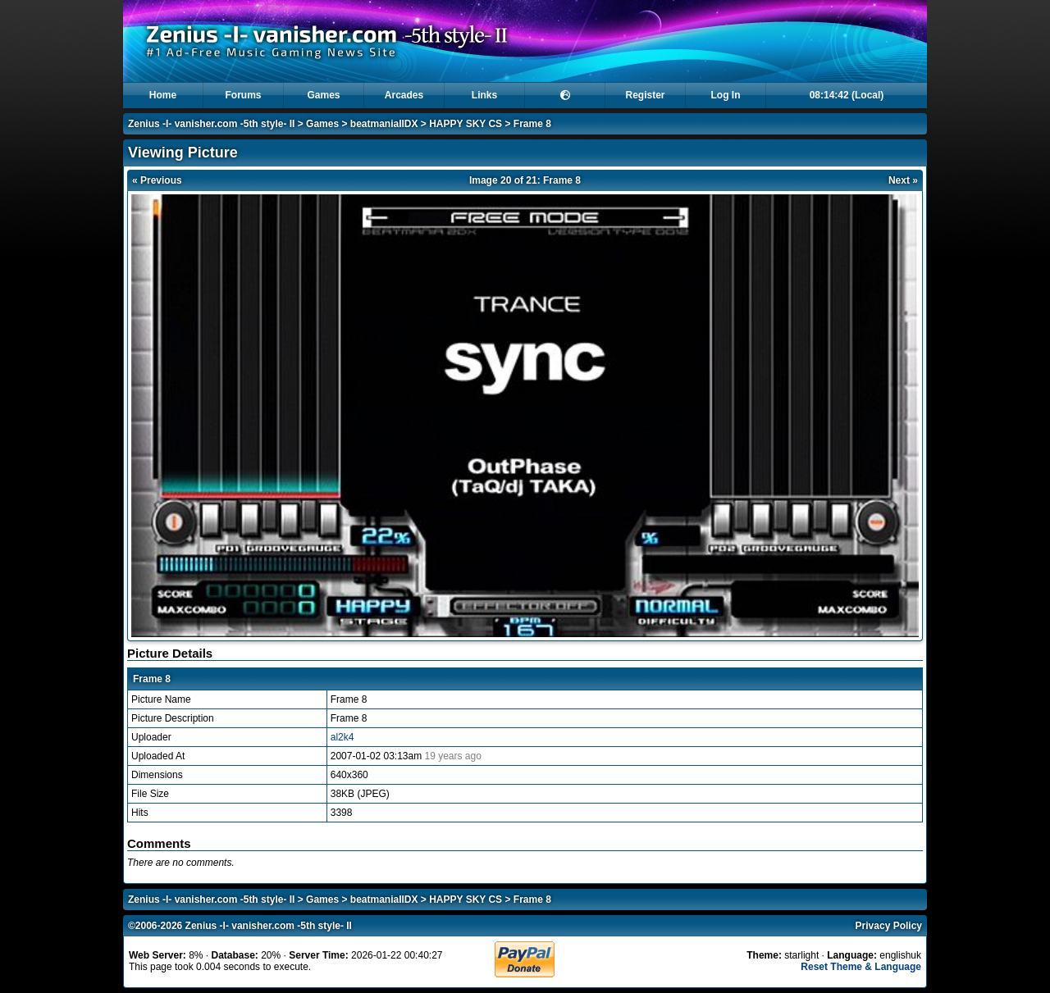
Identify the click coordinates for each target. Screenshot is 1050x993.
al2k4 (342, 737)
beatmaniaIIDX (384, 124)
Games (323, 95)
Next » (903, 180)
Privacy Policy (889, 926)
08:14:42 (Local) (847, 95)
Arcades (404, 95)
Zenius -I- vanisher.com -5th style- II (211, 124)
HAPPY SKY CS (465, 124)
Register (644, 95)
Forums (243, 95)
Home (162, 95)
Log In (726, 95)
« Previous (157, 180)
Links (484, 95)
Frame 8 (532, 124)
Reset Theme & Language (861, 967)
